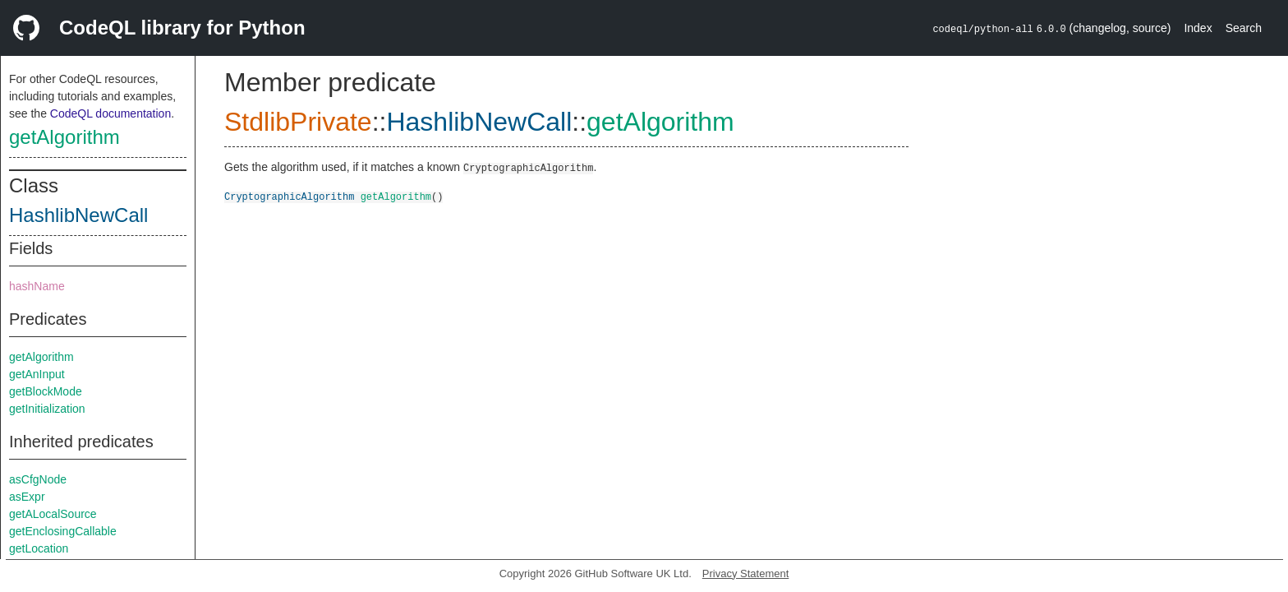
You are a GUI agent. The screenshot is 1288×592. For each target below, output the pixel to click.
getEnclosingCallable (63, 531)
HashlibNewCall (78, 215)
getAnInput (37, 374)
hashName (37, 286)
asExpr (27, 496)
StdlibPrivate (298, 121)
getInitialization (47, 408)
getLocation (38, 548)
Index (1198, 28)
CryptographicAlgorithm (289, 196)
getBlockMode (45, 391)
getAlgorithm (64, 137)
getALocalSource (53, 513)
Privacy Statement (745, 573)
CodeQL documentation (110, 113)
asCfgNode (38, 479)
